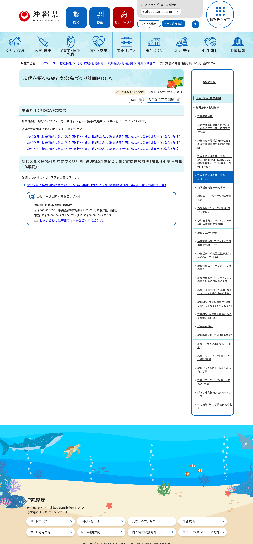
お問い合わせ (90, 515)
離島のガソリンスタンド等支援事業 (214, 191)
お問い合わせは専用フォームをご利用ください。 (72, 220)
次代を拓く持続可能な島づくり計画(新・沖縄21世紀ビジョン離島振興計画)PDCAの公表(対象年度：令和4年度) (104, 136)
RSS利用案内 (90, 525)
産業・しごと (126, 50)
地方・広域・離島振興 (90, 63)
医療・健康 (43, 50)
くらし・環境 (15, 50)
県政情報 (237, 50)
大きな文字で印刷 (161, 99)
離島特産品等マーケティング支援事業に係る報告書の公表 (214, 273)
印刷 (133, 99)
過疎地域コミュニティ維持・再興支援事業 (213, 203)
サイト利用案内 (40, 525)
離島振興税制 (205, 320)
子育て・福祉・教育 (71, 52)
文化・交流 (98, 50)
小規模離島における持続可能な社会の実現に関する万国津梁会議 (213, 122)
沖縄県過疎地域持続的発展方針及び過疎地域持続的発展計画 (213, 137)
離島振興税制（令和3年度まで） (214, 329)
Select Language (157, 11)
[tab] (149, 23)
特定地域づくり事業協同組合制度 (214, 400)
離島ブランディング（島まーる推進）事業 (213, 376)
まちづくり (154, 50)
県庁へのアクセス (143, 515)
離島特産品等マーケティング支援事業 (214, 261)
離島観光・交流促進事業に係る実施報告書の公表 (214, 310)
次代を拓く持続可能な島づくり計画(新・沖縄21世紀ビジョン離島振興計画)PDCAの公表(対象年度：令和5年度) (104, 142)
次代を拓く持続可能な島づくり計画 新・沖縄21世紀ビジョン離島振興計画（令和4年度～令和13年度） (96, 185)
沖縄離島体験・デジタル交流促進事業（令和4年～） (214, 237)
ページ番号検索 (173, 23)
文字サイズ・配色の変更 (160, 4)
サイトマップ (38, 515)
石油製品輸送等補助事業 (211, 181)
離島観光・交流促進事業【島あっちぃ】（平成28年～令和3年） (214, 297)
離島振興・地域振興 (120, 63)
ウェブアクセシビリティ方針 (201, 525)
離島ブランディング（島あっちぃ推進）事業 (213, 351)
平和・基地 (210, 50)
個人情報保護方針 (144, 525)
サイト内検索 (149, 23)
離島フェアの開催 (207, 226)
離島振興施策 (147, 63)
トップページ (47, 63)
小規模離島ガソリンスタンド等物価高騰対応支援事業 (214, 216)
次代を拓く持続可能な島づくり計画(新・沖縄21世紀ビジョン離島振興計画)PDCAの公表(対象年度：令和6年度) (104, 148)
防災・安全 (182, 50)
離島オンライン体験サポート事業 (214, 339)
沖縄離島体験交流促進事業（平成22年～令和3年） (214, 249)
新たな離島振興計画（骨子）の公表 (214, 388)
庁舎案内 (189, 515)
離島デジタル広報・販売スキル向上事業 (214, 363)
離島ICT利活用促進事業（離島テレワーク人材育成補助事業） (214, 285)
